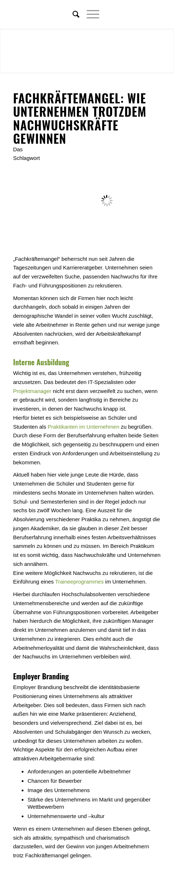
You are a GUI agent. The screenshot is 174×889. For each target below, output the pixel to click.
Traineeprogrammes (79, 581)
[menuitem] (72, 14)
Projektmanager (32, 391)
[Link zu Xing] (144, 14)
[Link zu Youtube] (155, 14)
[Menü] (89, 14)
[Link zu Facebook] (134, 14)
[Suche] (72, 14)
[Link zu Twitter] (123, 14)
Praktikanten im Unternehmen (83, 427)
